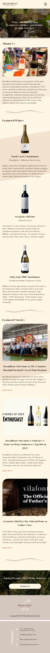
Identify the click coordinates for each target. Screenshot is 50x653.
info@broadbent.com (28, 634)
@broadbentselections (28, 639)
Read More (7, 390)
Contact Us (25, 586)
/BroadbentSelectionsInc (29, 644)
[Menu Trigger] (45, 4)
